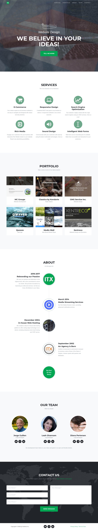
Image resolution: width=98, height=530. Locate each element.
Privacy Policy (74, 526)
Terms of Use (82, 526)
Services (57, 4)
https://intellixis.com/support (64, 478)
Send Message (49, 509)
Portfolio (66, 4)
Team (80, 4)
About (74, 4)
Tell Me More (49, 53)
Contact (87, 4)
